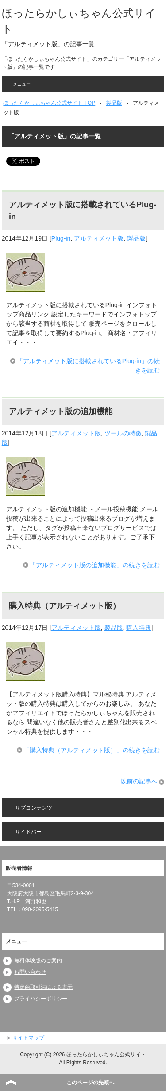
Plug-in (61, 238)
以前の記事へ (139, 781)
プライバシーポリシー (40, 999)
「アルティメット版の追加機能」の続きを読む (95, 565)
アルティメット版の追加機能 (60, 411)
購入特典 (138, 627)
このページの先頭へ (90, 1082)
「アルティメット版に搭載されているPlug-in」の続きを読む (88, 365)
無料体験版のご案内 (38, 960)
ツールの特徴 (123, 433)
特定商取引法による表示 (43, 987)
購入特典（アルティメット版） (64, 605)
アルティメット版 (99, 238)
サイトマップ (28, 1038)
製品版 (136, 238)
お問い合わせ (30, 972)
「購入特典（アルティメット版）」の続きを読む (91, 750)
